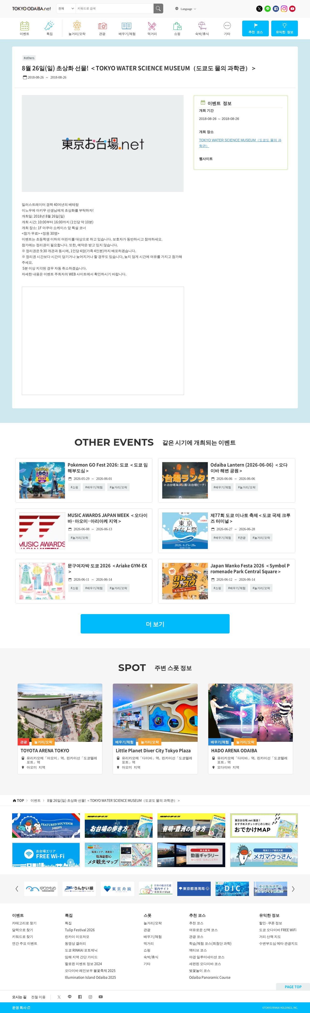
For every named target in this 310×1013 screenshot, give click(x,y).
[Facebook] (276, 9)
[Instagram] (284, 9)
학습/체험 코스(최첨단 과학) (210, 943)
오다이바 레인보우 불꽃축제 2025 (90, 970)
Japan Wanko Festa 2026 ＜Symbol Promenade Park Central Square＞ (250, 569)
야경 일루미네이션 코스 (207, 956)
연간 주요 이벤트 (24, 943)
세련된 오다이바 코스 (205, 963)
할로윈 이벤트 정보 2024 (83, 963)
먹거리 (152, 26)
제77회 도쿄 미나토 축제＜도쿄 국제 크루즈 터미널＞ (250, 518)
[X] (259, 9)
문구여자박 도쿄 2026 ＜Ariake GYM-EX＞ (107, 569)
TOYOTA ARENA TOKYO (45, 750)
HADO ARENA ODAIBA (234, 750)
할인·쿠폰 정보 (270, 922)
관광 (102, 26)
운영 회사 (21, 1007)
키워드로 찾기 (22, 936)
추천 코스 (196, 922)
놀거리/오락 (77, 26)
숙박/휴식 (202, 26)
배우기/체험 (127, 26)
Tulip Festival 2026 (80, 929)
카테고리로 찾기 (24, 922)
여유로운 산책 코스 (203, 929)
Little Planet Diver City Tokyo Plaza (153, 750)
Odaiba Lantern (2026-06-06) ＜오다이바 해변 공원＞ (248, 468)
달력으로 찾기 (22, 929)
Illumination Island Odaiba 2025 (90, 977)
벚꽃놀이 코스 (199, 970)
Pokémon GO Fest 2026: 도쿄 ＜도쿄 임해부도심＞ (108, 468)
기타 (227, 26)
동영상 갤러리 (75, 943)
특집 (49, 26)
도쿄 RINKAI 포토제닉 (81, 950)
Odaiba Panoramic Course (210, 977)
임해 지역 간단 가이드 (81, 956)
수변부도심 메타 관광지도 (278, 943)
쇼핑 (177, 26)
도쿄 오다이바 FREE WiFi (277, 929)
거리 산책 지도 (270, 936)
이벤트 (24, 26)
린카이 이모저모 (77, 936)
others (29, 58)
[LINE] (267, 9)
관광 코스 (196, 936)
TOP (20, 800)
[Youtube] (292, 9)
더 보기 (155, 623)
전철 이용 (38, 996)
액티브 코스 (198, 950)
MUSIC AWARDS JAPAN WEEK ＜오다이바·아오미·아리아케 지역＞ (107, 518)
